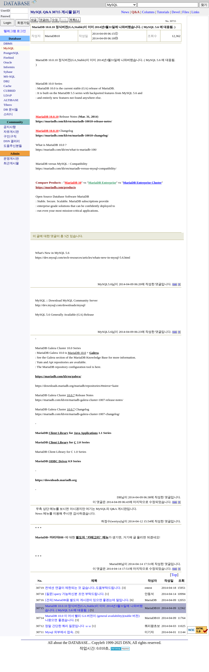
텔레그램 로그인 (15, 31)
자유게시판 (11, 131)
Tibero (8, 105)
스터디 (8, 114)
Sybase (8, 72)
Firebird (9, 57)
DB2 (6, 81)
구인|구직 (10, 136)
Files (185, 12)
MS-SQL (9, 76)
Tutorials (163, 12)
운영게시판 (11, 158)
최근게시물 (11, 163)
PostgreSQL (11, 53)
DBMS (8, 43)
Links (195, 12)
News (125, 12)
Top (174, 575)
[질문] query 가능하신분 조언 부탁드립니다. (74, 594)
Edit (174, 284)
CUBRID (9, 90)
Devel (176, 12)
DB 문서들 (11, 109)
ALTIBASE (11, 100)
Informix (9, 67)
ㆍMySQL (7, 48)
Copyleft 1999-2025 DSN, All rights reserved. (126, 643)
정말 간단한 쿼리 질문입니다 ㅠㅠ (68, 626)
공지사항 (10, 127)
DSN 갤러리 (12, 141)
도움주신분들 (13, 146)
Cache (7, 86)
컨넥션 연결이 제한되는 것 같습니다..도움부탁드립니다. (83, 588)
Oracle (8, 62)
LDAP (8, 95)
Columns (148, 12)
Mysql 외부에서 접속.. (60, 632)
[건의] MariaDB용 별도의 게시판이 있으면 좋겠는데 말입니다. (87, 600)
